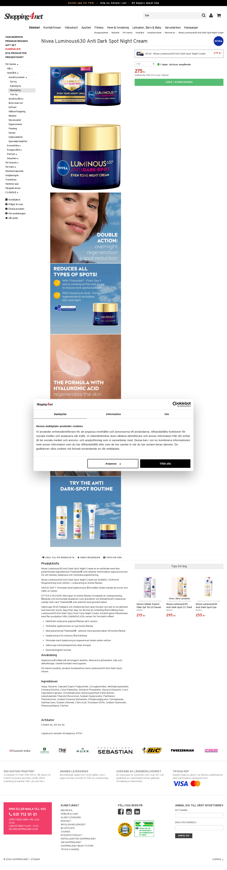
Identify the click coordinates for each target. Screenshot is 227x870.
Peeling (13, 128)
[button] (219, 15)
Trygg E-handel (70, 849)
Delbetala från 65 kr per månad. (152, 75)
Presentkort (14, 57)
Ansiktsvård (16, 98)
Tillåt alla (165, 463)
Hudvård (140, 32)
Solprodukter (16, 137)
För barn (11, 167)
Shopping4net (101, 32)
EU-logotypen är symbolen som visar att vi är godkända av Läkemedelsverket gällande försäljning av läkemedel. (141, 776)
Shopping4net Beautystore (77, 846)
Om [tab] (166, 413)
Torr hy (14, 94)
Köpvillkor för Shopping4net (78, 839)
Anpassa (113, 463)
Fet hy (13, 81)
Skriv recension (88, 557)
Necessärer (15, 120)
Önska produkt (14, 209)
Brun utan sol (16, 103)
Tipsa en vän (112, 557)
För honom (12, 162)
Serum (12, 132)
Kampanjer (191, 28)
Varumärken (173, 28)
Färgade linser (13, 188)
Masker (13, 115)
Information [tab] (113, 413)
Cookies (65, 831)
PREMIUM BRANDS (16, 41)
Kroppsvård (14, 149)
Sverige (217, 859)
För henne (127, 32)
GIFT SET (10, 45)
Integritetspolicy (71, 835)
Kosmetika (14, 145)
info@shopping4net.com (23, 829)
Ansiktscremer (154, 32)
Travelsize (11, 179)
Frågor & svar (14, 204)
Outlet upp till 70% (81, 3)
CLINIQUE (12, 192)
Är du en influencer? (73, 824)
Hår (10, 68)
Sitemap (35, 859)
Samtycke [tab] (60, 413)
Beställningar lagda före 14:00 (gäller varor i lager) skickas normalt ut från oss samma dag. (85, 775)
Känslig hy (15, 86)
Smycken (13, 158)
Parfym (12, 154)
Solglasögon (12, 175)
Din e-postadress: (185, 822)
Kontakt (66, 821)
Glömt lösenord (71, 817)
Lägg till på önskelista (58, 557)
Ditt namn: (181, 810)
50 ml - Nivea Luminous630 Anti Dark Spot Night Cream (179, 53)
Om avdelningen (15, 213)
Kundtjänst (12, 199)
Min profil (67, 810)
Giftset (13, 107)
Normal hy (170, 32)
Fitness (99, 28)
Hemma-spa (11, 184)
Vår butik (11, 218)
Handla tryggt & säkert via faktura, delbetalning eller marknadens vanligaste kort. (198, 777)
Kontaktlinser (52, 28)
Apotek (86, 28)
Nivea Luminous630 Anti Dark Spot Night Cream (201, 32)
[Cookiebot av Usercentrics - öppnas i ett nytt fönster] (175, 404)
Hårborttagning (17, 111)
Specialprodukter (18, 141)
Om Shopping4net (71, 842)
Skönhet (34, 28)
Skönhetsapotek (14, 171)
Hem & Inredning (118, 28)
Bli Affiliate (68, 828)
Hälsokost (71, 28)
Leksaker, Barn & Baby (146, 28)
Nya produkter (16, 53)
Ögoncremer (15, 124)
